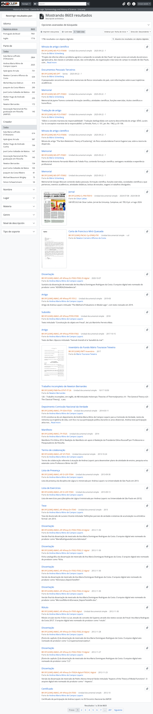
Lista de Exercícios (51, 488)
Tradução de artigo (51, 110)
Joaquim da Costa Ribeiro (19, 88)
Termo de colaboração (53, 450)
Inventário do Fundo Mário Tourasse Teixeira (92, 347)
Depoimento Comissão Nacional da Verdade (65, 406)
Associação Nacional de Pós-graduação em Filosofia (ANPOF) (19, 112)
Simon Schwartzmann (19, 182)
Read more (52, 62)
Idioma (7, 23)
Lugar (6, 197)
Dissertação (48, 274)
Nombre (7, 189)
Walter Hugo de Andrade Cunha (19, 98)
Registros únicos (19, 29)
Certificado (47, 688)
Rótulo (45, 607)
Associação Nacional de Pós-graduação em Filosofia (19, 157)
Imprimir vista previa (50, 32)
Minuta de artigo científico (55, 46)
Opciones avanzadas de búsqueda (59, 24)
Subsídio (46, 312)
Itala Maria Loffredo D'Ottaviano (19, 133)
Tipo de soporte (11, 231)
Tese (44, 505)
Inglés (19, 39)
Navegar (25, 4)
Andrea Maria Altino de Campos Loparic (19, 64)
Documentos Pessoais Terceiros (58, 69)
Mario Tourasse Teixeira (86, 354)
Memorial (47, 90)
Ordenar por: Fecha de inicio (115, 32)
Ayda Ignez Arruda (19, 71)
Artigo (45, 294)
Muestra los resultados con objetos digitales (131, 39)
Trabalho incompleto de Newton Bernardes (64, 386)
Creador (7, 121)
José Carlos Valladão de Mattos (19, 93)
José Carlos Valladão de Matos (19, 168)
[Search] (62, 4)
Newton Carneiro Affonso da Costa (19, 76)
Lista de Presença (51, 470)
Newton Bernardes (19, 105)
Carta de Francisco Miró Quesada (86, 231)
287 (109, 710)
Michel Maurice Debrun (19, 83)
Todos (6, 51)
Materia (7, 206)
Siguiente (118, 710)
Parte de (7, 45)
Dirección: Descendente (140, 32)
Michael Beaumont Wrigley (19, 178)
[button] (123, 3)
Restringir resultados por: (19, 15)
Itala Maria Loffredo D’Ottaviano (19, 57)
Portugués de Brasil (19, 34)
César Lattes (81, 198)
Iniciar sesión (143, 4)
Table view (79, 32)
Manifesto (47, 429)
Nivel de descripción (13, 223)
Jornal (72, 191)
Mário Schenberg (56, 53)
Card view (67, 32)
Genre (6, 214)
